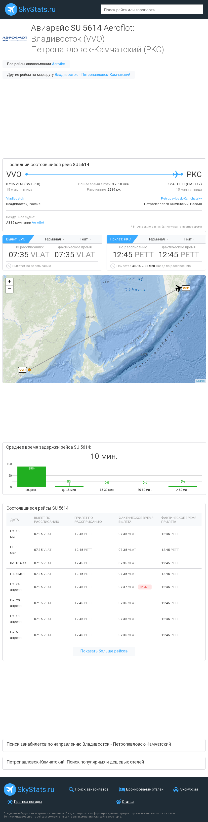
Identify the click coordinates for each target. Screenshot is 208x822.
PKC (186, 288)
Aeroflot (58, 64)
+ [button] (9, 282)
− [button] (9, 289)
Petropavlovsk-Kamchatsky (181, 198)
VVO (22, 370)
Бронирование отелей (145, 789)
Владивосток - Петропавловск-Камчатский (92, 74)
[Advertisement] (104, 118)
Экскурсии (189, 789)
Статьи (128, 802)
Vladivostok (15, 198)
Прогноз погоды (28, 802)
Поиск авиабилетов (92, 789)
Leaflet (200, 380)
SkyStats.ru (37, 9)
